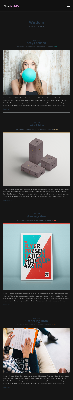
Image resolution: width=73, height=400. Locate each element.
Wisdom (33, 47)
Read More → (7, 109)
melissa (55, 47)
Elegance (28, 47)
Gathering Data (36, 321)
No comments (41, 47)
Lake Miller (36, 125)
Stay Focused (36, 43)
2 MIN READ (36, 40)
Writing (32, 220)
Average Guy (36, 216)
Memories (28, 129)
